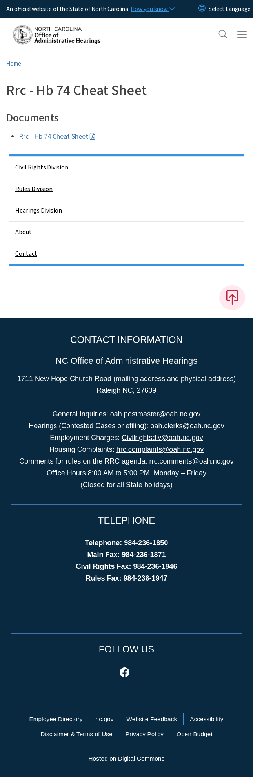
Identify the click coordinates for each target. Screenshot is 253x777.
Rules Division (34, 189)
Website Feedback (152, 719)
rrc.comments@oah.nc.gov (191, 461)
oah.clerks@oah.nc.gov (187, 426)
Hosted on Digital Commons (126, 758)
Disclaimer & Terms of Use (76, 734)
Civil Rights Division (41, 167)
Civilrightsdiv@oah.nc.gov (162, 438)
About (23, 232)
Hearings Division (38, 210)
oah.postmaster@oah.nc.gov (155, 414)
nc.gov (105, 719)
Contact (26, 253)
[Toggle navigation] (242, 34)
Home (13, 63)
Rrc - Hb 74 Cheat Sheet (57, 136)
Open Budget (195, 734)
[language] (230, 9)
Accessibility (206, 719)
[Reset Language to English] (202, 9)
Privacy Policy (145, 734)
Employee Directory (55, 719)
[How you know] (152, 9)
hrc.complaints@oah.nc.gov (160, 449)
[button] (217, 34)
